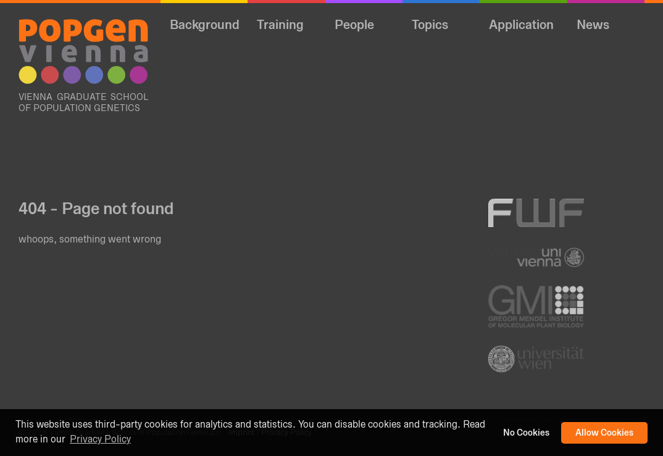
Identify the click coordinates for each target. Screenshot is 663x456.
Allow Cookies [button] (604, 432)
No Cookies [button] (526, 432)
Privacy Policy (100, 439)
